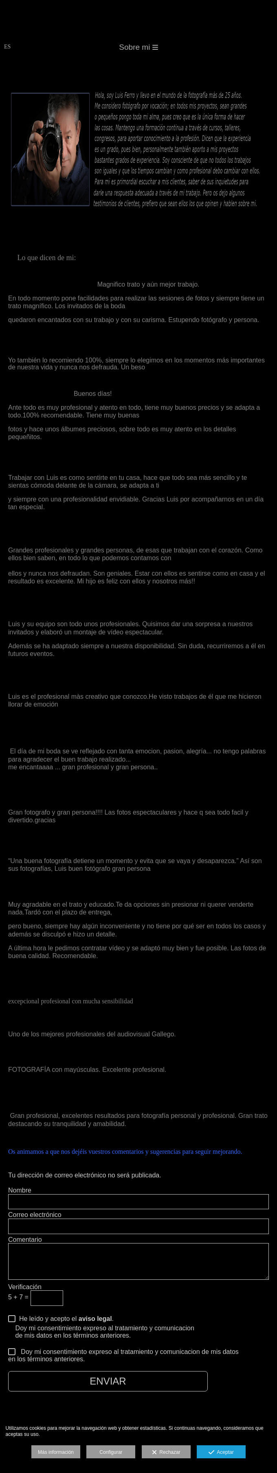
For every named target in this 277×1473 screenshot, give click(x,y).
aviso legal (95, 1318)
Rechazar (166, 1452)
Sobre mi (138, 47)
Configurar (110, 1452)
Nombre (19, 1190)
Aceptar (221, 1452)
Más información (56, 1452)
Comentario (25, 1239)
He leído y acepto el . (64, 1318)
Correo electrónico (35, 1214)
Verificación (25, 1286)
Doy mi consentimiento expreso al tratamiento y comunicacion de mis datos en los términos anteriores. (123, 1355)
